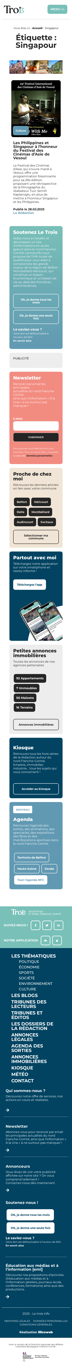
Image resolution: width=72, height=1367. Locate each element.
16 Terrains (24, 707)
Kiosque (22, 1068)
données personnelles (39, 455)
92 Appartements (30, 678)
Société (27, 978)
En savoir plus (22, 340)
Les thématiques (33, 956)
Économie (29, 967)
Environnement (35, 983)
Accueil (37, 28)
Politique (29, 961)
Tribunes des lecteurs (28, 1004)
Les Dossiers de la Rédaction (32, 1026)
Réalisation (36, 1332)
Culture (21, 130)
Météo (19, 1074)
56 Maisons (25, 698)
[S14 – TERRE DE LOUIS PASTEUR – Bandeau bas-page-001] (36, 73)
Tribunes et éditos (27, 1015)
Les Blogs (24, 995)
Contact (22, 1081)
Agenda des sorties (27, 1048)
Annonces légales (24, 1037)
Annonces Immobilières (29, 1059)
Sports (26, 972)
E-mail (18, 418)
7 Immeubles (26, 688)
